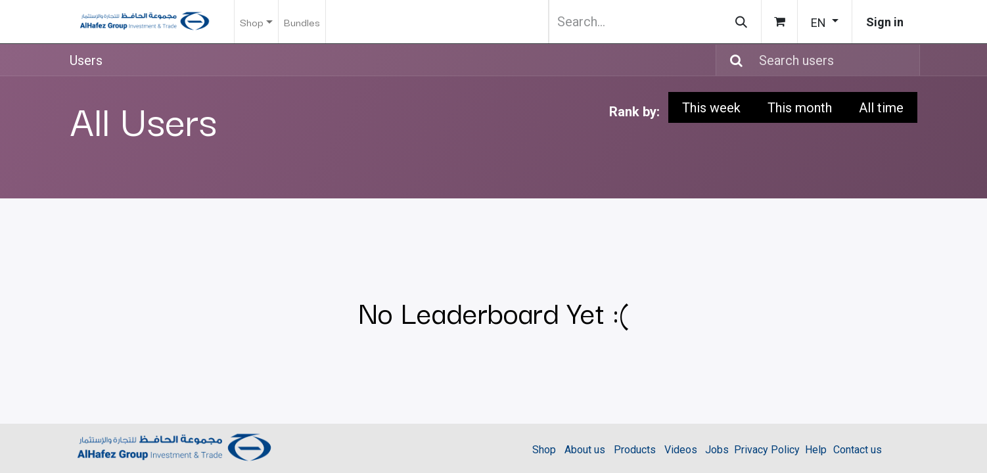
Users (86, 60)
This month (800, 108)
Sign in (885, 22)
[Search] (741, 21)
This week (711, 108)
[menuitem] (302, 21)
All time (881, 108)
